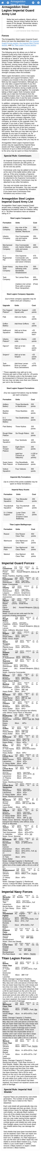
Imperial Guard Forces (18, 563)
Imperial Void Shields (18, 1090)
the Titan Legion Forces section (24, 45)
